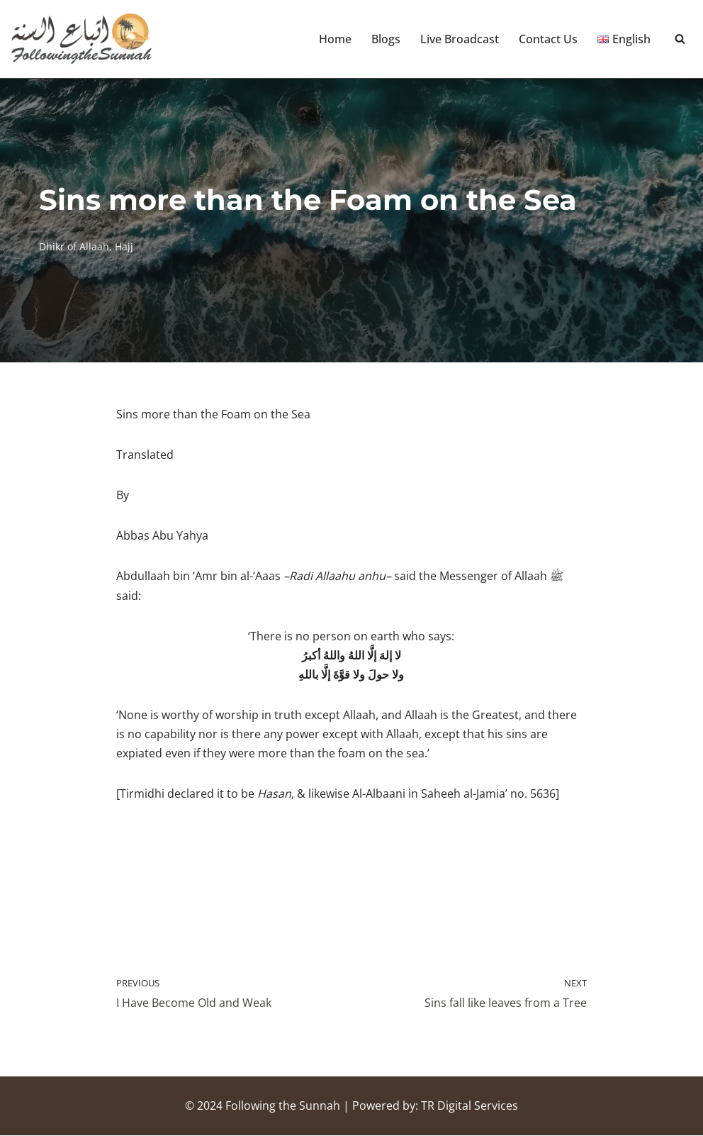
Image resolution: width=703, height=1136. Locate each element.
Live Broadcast (459, 39)
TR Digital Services (469, 1106)
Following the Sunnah (282, 1106)
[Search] (680, 39)
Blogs (385, 39)
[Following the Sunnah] (81, 39)
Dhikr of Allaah (74, 246)
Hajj (124, 246)
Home (335, 39)
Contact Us (548, 39)
